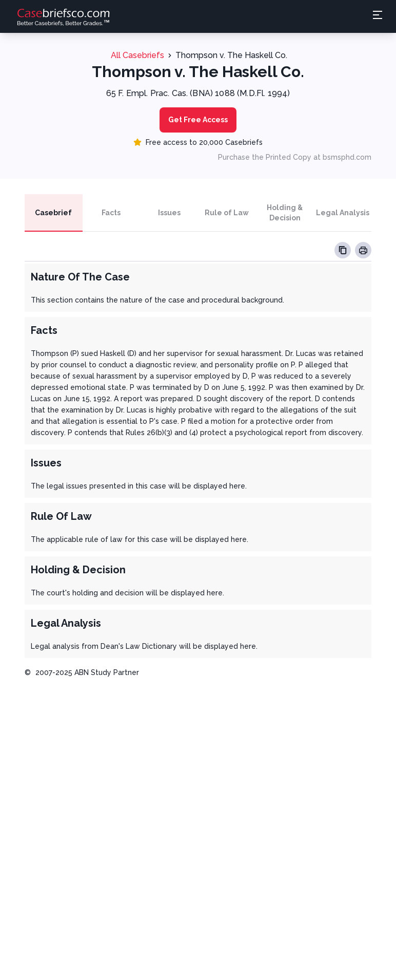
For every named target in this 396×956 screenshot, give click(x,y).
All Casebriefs (137, 55)
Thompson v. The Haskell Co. (231, 55)
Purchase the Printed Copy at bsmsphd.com (294, 157)
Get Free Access (198, 120)
